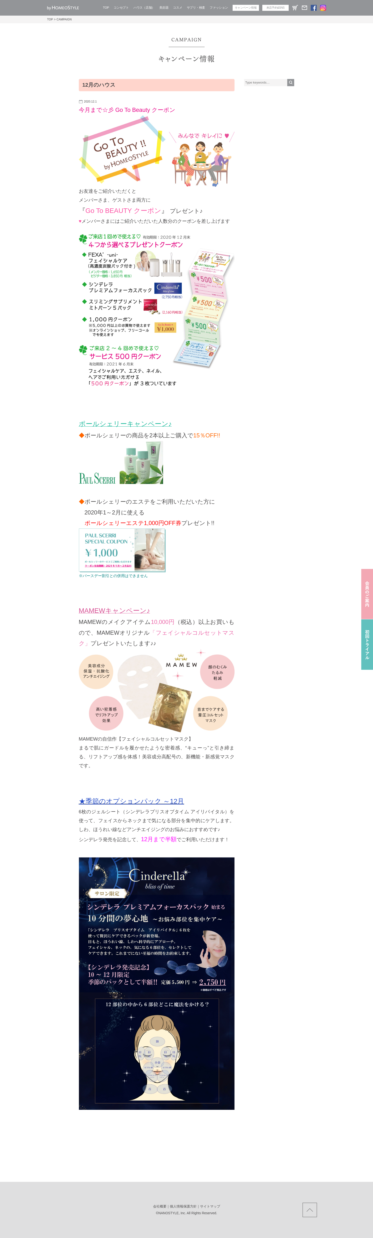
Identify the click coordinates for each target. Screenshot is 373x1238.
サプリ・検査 (196, 7)
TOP (106, 7)
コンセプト (121, 7)
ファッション (219, 7)
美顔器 (163, 7)
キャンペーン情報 (246, 7)
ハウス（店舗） (144, 7)
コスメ (177, 7)
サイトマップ (210, 1206)
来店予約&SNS (275, 7)
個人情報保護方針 (183, 1206)
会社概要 (159, 1206)
